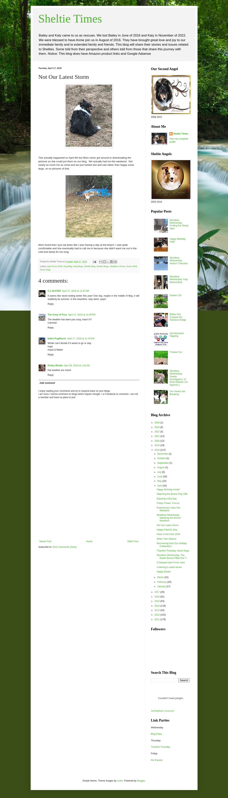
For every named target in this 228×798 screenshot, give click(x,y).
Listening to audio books (169, 567)
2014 (157, 605)
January (161, 586)
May (159, 481)
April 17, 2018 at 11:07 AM (75, 291)
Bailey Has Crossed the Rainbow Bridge (178, 317)
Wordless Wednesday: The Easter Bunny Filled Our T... (172, 556)
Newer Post (45, 541)
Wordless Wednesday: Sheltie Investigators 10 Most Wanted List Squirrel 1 (178, 378)
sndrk (120, 780)
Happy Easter (164, 571)
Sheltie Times (70, 18)
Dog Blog (67, 266)
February (162, 582)
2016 (157, 596)
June (160, 476)
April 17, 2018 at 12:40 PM (81, 314)
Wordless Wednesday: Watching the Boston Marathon (169, 518)
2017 (157, 592)
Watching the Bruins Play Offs (172, 494)
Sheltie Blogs (102, 266)
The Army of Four (57, 314)
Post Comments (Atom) (65, 547)
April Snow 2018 (54, 266)
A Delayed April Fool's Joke (171, 562)
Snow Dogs (45, 269)
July (159, 472)
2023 (157, 427)
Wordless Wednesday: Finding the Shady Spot (179, 224)
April (159, 485)
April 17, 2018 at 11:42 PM (80, 338)
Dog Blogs (78, 266)
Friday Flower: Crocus (168, 503)
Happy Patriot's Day (167, 529)
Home (89, 541)
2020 (157, 440)
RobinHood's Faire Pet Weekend (168, 509)
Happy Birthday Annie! (168, 489)
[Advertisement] (89, 511)
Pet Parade (157, 760)
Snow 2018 (132, 266)
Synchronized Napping (177, 334)
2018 (157, 450)
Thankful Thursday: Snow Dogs (173, 550)
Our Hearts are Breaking (177, 392)
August (161, 467)
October (161, 458)
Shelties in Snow (117, 266)
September (163, 463)
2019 (157, 445)
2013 (157, 610)
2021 (157, 436)
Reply (51, 304)
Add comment (47, 383)
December (163, 453)
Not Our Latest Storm (168, 525)
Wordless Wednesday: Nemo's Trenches (179, 260)
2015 (157, 601)
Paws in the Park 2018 (168, 534)
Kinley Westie (55, 365)
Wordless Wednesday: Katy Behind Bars (179, 279)
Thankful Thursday (160, 747)
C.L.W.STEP (54, 291)
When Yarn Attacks (166, 538)
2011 (157, 619)
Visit (162, 711)
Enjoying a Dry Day (167, 498)
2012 (157, 614)
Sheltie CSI (175, 295)
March (160, 577)
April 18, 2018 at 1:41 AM (77, 365)
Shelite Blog (89, 266)
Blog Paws (156, 734)
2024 (157, 422)
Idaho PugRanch (57, 338)
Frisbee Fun (176, 352)
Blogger (141, 780)
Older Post (132, 541)
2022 (157, 431)
